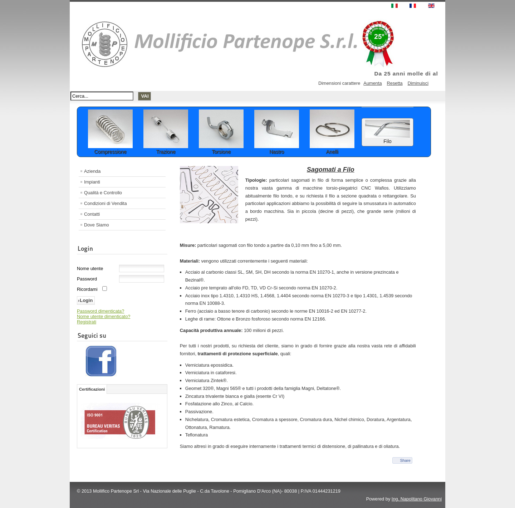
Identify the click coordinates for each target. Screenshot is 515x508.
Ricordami (87, 289)
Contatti (92, 214)
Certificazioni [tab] (92, 389)
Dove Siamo (96, 225)
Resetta (395, 83)
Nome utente (90, 268)
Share (405, 460)
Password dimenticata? (100, 311)
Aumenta (372, 83)
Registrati (86, 321)
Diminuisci (418, 83)
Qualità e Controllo (103, 192)
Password (87, 279)
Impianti (92, 182)
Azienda (92, 171)
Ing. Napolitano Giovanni (417, 499)
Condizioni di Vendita (105, 203)
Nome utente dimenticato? (103, 316)
